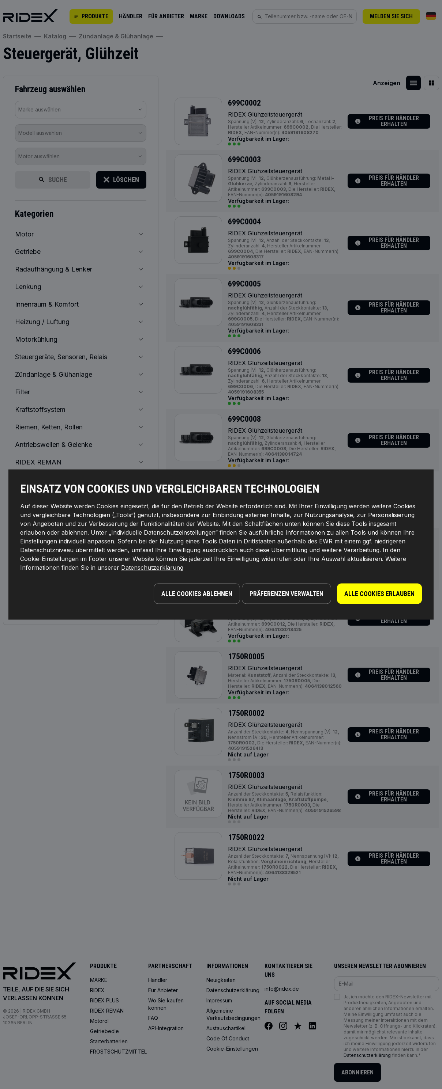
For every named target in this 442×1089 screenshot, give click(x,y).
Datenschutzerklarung (152, 569)
